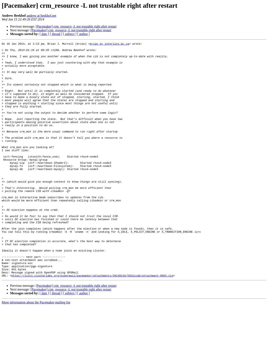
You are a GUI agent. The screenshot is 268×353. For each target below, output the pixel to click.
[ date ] (44, 34)
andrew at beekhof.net (41, 15)
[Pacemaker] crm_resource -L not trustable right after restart (76, 26)
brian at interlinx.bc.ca (109, 44)
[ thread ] (56, 34)
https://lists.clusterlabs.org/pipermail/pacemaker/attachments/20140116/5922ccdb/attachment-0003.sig (92, 322)
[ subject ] (69, 34)
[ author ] (83, 34)
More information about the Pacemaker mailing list (36, 349)
